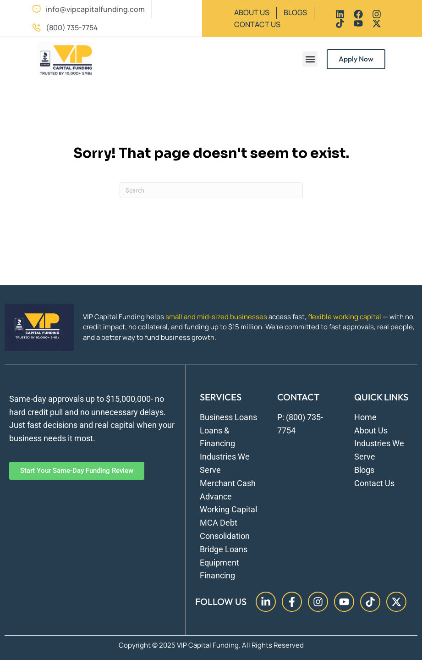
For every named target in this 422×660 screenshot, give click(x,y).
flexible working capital (344, 317)
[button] (310, 59)
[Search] (211, 190)
